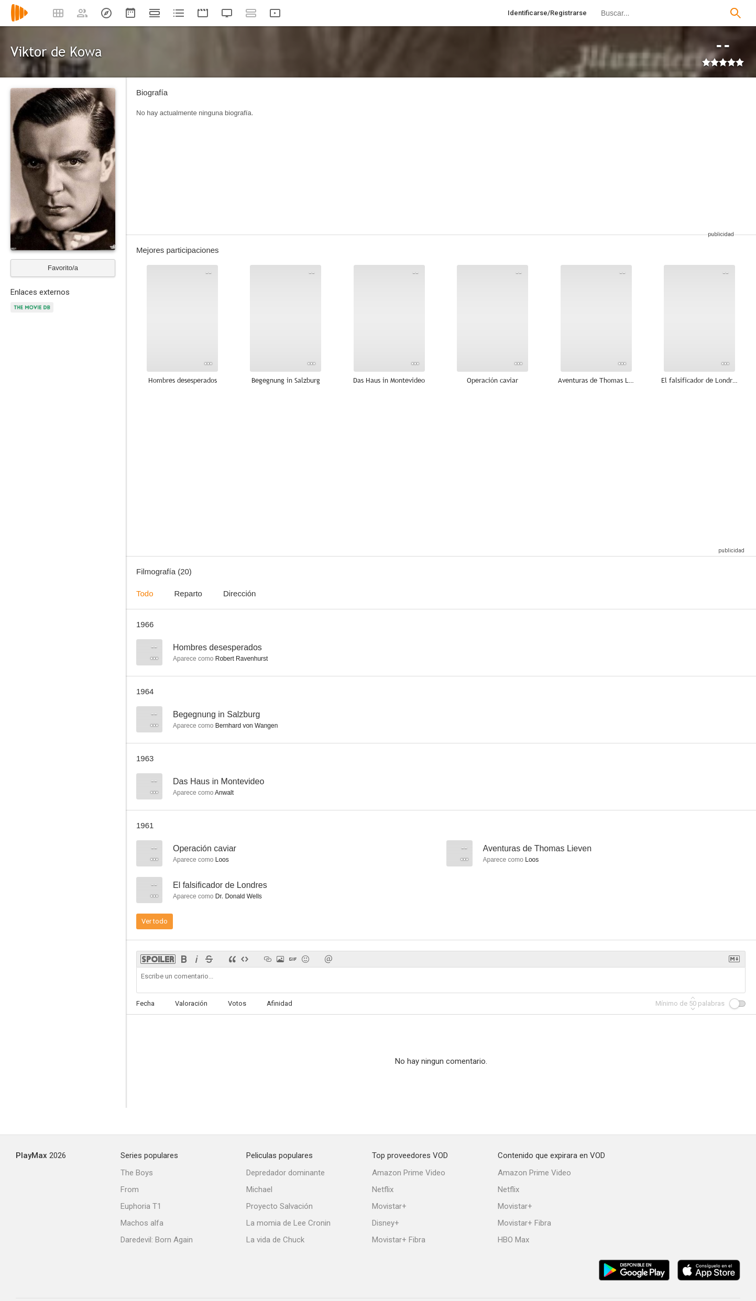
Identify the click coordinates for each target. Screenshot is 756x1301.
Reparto (188, 593)
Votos (237, 1003)
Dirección (239, 593)
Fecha (145, 1003)
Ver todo (154, 921)
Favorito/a (63, 268)
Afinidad (279, 1003)
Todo (145, 593)
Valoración (191, 1003)
